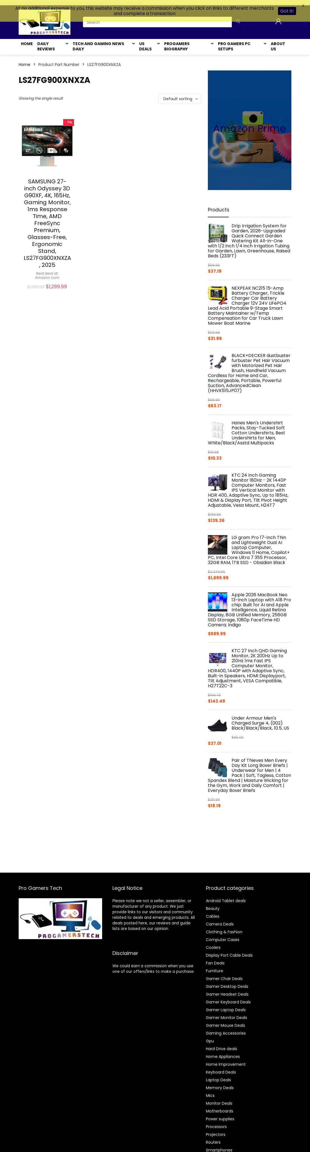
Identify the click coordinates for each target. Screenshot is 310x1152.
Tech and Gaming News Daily (98, 41)
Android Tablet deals (226, 895)
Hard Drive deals (221, 1043)
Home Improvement (226, 1059)
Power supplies (220, 1113)
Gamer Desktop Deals (227, 981)
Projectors (215, 1129)
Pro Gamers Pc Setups (234, 41)
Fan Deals (215, 958)
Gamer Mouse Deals (225, 1020)
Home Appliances (223, 1051)
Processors (216, 1121)
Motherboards (219, 1106)
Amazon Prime (249, 123)
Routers (213, 1137)
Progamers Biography (177, 41)
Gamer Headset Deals (227, 989)
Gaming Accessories (226, 1028)
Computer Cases (222, 934)
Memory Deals (220, 1082)
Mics (210, 1090)
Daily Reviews (46, 41)
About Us (278, 41)
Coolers (213, 942)
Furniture (214, 965)
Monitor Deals (219, 1098)
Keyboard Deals (221, 1067)
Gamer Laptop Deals (226, 1004)
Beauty (213, 903)
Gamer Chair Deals (224, 973)
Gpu (210, 1035)
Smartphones (219, 1145)
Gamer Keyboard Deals (228, 997)
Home (27, 38)
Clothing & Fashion (224, 926)
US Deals (145, 41)
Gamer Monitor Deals (226, 1012)
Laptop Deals (218, 1074)
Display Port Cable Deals (229, 950)
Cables (212, 911)
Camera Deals (220, 919)
